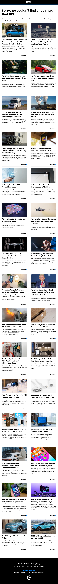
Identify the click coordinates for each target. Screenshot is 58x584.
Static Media (21, 566)
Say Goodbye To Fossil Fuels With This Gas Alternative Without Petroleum (12, 361)
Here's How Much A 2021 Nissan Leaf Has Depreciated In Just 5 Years (42, 78)
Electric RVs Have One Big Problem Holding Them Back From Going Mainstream (13, 114)
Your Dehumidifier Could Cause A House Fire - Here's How (14, 326)
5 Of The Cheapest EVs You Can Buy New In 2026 (43, 537)
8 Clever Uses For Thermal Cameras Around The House (41, 150)
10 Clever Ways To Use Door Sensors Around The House (41, 186)
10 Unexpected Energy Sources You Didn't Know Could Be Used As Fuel (42, 114)
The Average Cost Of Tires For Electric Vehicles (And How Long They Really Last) (14, 151)
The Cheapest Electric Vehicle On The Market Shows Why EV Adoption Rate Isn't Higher (14, 42)
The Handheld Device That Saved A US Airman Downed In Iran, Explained (43, 221)
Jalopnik (23, 572)
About (20, 564)
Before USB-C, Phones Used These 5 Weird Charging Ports (42, 396)
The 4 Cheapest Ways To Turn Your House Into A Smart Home (42, 360)
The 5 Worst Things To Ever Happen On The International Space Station (13, 256)
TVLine (28, 572)
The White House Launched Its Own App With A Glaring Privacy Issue (14, 78)
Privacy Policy (35, 564)
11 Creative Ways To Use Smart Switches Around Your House (13, 291)
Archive (26, 564)
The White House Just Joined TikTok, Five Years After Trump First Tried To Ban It (42, 292)
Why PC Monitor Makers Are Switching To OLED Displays (41, 501)
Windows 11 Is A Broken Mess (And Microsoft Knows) (41, 430)
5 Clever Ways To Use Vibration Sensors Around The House (43, 326)
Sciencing (34, 572)
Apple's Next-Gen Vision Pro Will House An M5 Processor (14, 396)
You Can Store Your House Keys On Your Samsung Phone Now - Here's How (14, 502)
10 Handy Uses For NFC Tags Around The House (12, 186)
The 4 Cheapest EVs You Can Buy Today (14, 537)
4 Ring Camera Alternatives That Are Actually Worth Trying (14, 430)
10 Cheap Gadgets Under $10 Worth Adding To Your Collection (43, 255)
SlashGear (41, 572)
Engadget (16, 572)
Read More (23, 55)
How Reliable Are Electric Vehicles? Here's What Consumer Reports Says (11, 465)
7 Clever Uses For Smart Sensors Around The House (14, 220)
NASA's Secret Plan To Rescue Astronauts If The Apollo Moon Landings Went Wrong (42, 42)
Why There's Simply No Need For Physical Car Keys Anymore (43, 465)
